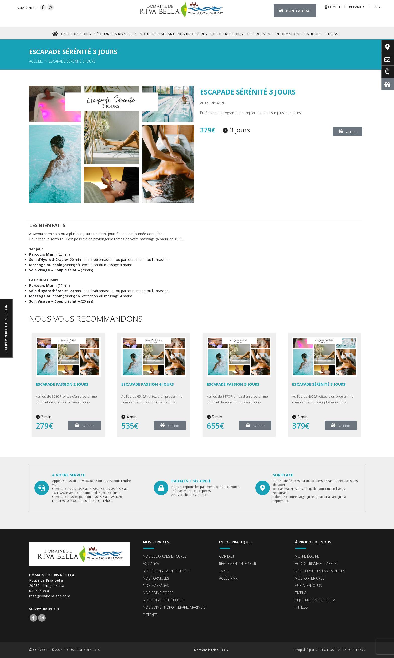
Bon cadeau (295, 10)
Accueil (36, 61)
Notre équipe (307, 556)
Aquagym (151, 563)
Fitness (301, 607)
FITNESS (331, 34)
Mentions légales (206, 650)
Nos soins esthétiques (163, 600)
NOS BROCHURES (192, 34)
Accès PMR (228, 578)
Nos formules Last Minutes (320, 571)
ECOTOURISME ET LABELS (315, 563)
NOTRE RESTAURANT (157, 34)
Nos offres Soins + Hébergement (241, 34)
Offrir (347, 131)
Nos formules (156, 578)
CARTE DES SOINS (76, 34)
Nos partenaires (309, 578)
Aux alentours (308, 585)
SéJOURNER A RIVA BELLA (115, 34)
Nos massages (156, 585)
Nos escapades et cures (165, 556)
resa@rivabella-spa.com (49, 596)
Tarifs (224, 571)
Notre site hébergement (6, 328)
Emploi (301, 592)
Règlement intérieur (237, 563)
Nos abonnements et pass (166, 571)
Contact (226, 556)
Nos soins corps (158, 592)
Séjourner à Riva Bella (315, 600)
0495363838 (39, 590)
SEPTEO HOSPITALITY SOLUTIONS (340, 650)
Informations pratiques (299, 34)
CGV (225, 650)
